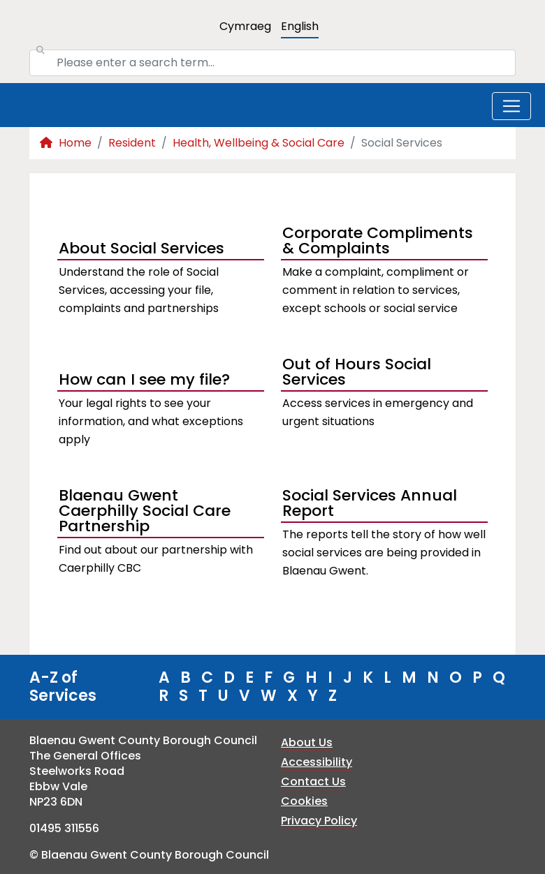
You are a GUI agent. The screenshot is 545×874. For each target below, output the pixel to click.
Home (66, 143)
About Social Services (141, 248)
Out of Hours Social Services (356, 373)
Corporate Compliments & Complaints (377, 242)
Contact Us (313, 781)
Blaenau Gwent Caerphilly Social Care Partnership (145, 512)
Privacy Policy (319, 821)
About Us (307, 742)
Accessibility (316, 762)
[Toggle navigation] (511, 106)
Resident (132, 143)
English (300, 26)
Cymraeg (245, 26)
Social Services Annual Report (369, 504)
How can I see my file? (144, 379)
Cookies (304, 801)
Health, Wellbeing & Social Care (258, 143)
